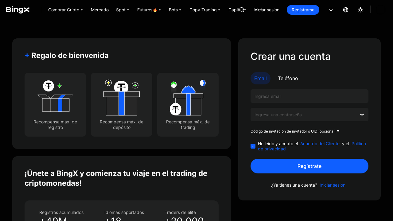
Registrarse (324, 9)
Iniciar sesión (287, 9)
